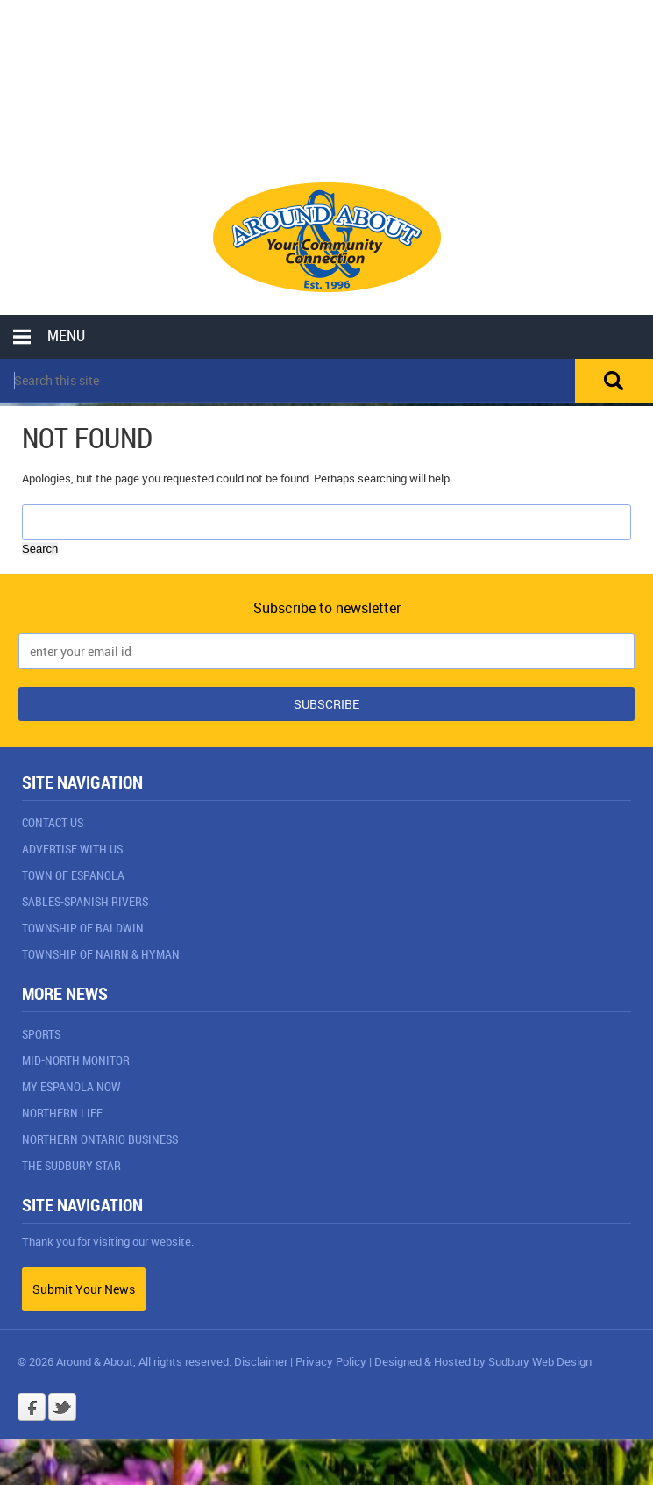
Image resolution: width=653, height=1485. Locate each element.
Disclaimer (260, 1361)
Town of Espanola (73, 875)
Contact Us (52, 822)
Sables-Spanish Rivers (85, 901)
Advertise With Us (72, 848)
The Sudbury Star (71, 1165)
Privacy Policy (330, 1361)
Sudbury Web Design (540, 1361)
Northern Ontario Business (100, 1139)
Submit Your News (83, 1289)
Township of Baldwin (83, 927)
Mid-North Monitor (76, 1060)
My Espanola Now (71, 1086)
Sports (41, 1033)
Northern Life (62, 1112)
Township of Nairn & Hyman (101, 954)
